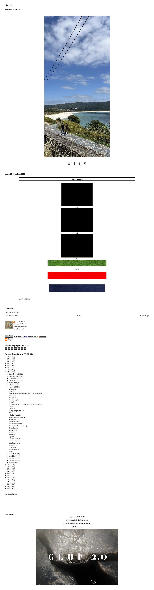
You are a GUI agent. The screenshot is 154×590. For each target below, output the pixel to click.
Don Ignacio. (13, 398)
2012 (9, 477)
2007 (9, 488)
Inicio (78, 315)
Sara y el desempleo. (15, 439)
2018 (9, 464)
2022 (9, 365)
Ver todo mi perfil (18, 329)
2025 (9, 359)
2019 (9, 372)
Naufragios (12, 389)
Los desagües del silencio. (17, 417)
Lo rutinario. (13, 447)
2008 (9, 486)
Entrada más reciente (11, 315)
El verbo (11, 432)
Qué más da (76, 179)
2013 (9, 475)
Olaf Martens (13, 430)
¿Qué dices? (12, 419)
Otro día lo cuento (14, 421)
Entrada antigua (144, 315)
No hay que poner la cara (16, 411)
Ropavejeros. (13, 445)
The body (12, 408)
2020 (9, 370)
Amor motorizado (14, 441)
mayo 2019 (12, 454)
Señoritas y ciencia (15, 415)
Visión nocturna (14, 449)
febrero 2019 (13, 460)
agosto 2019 (13, 382)
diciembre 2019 (14, 374)
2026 (9, 357)
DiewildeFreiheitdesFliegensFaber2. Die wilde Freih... (26, 393)
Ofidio (11, 413)
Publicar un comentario (12, 312)
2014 (9, 473)
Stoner (11, 406)
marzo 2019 (13, 458)
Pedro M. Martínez (21, 322)
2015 (9, 471)
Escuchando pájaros (15, 443)
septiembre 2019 (14, 380)
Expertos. (12, 436)
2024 (9, 361)
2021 (9, 367)
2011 (9, 480)
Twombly (12, 402)
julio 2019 (12, 385)
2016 (9, 469)
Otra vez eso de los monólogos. (18, 426)
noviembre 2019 (14, 376)
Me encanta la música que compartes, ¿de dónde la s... (26, 404)
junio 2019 (12, 387)
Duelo (10, 452)
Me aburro (12, 434)
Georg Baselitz (13, 428)
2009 (9, 484)
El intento (12, 391)
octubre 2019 (13, 378)
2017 (9, 467)
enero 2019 (12, 462)
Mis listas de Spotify (15, 423)
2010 (9, 482)
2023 (9, 363)
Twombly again (13, 400)
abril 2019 (12, 456)
